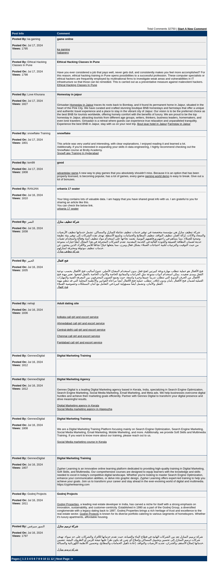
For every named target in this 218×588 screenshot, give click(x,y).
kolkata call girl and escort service (77, 317)
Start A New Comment (192, 28)
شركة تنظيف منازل (68, 251)
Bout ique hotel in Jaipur (152, 123)
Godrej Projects (89, 513)
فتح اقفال (62, 287)
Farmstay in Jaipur (179, 123)
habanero (63, 52)
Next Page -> (64, 558)
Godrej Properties (68, 504)
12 (52, 558)
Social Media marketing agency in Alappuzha (84, 409)
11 (48, 558)
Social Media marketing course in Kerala (82, 441)
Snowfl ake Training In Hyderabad (78, 153)
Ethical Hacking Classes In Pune (77, 85)
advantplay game (67, 173)
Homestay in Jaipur (81, 104)
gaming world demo (157, 176)
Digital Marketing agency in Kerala (78, 405)
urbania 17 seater (68, 208)
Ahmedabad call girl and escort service (81, 323)
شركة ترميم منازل (67, 549)
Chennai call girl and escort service (78, 336)
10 (44, 558)
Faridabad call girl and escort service (79, 342)
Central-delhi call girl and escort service (81, 329)
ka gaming (63, 49)
